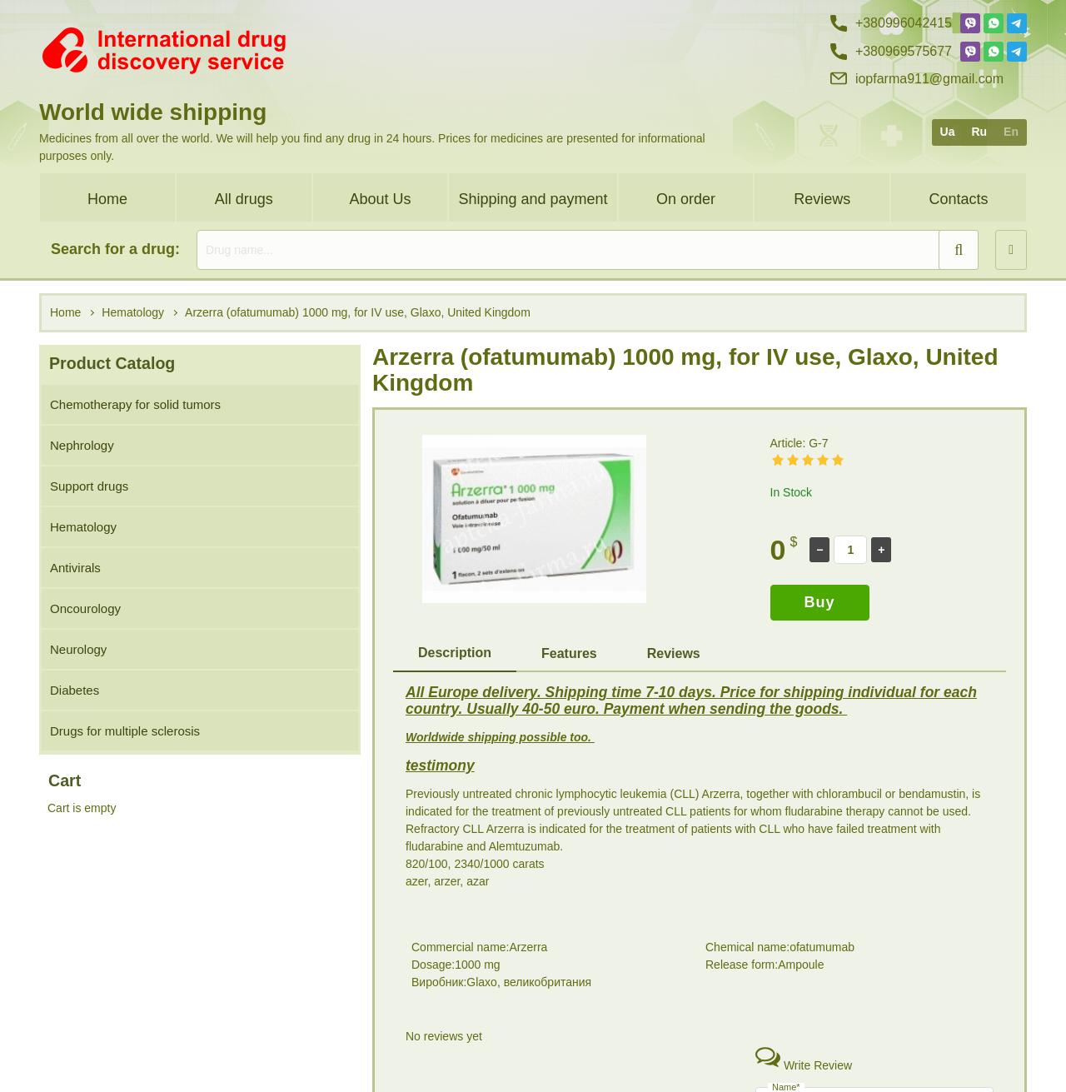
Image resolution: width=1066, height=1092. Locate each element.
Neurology (78, 649)
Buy (819, 602)
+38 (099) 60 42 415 (891, 1026)
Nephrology (82, 445)
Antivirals (75, 568)
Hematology (83, 527)
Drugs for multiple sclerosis (125, 731)
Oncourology (85, 608)
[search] (588, 250)
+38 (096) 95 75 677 (891, 1055)
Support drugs (89, 486)
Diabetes (74, 690)
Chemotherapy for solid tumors (135, 404)
